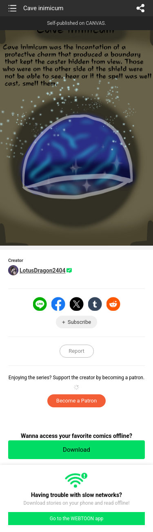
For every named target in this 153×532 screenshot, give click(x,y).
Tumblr (95, 304)
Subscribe (79, 322)
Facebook (58, 304)
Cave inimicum (43, 8)
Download (76, 449)
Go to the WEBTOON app (76, 518)
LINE (40, 304)
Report (76, 351)
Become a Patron (76, 401)
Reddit (113, 304)
